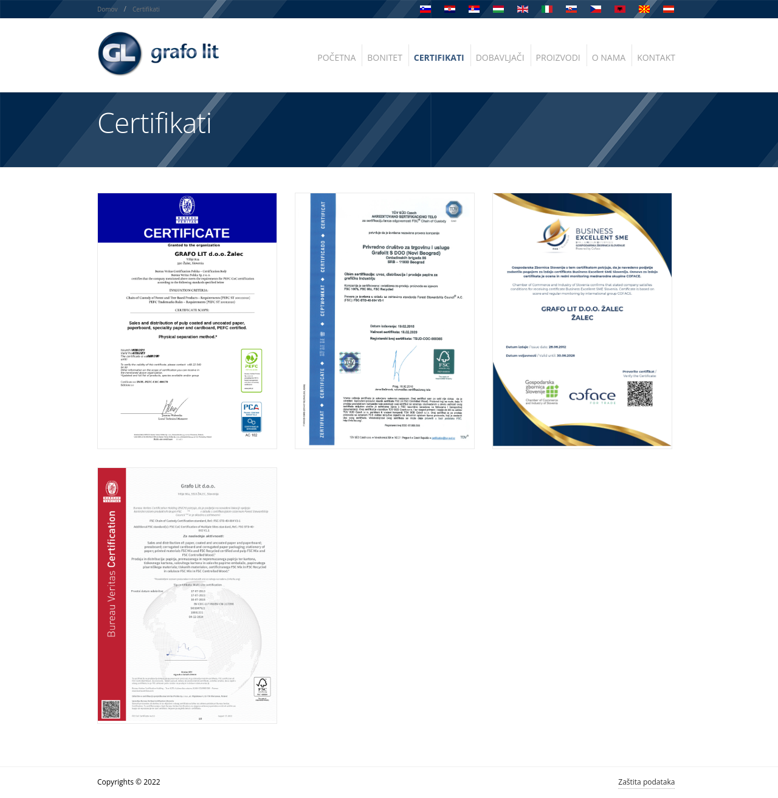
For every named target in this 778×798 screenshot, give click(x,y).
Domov (107, 9)
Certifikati (146, 9)
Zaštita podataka (646, 782)
